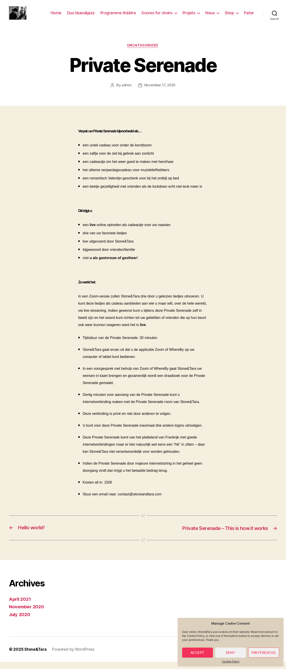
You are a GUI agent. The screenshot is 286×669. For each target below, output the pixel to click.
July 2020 (20, 621)
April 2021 (20, 606)
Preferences (263, 652)
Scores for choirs (156, 16)
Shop (229, 16)
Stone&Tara (35, 656)
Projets (189, 16)
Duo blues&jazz (81, 16)
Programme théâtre (118, 16)
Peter (249, 16)
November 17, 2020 (159, 92)
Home (56, 16)
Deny (230, 652)
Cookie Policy (231, 661)
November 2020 (27, 614)
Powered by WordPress (74, 656)
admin (126, 92)
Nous (210, 16)
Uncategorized (143, 52)
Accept (197, 652)
